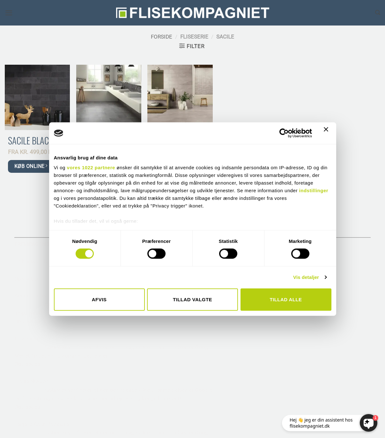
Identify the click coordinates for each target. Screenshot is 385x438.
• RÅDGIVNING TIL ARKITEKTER (341, 278)
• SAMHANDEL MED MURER (336, 295)
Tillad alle (286, 299)
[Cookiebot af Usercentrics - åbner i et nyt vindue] (284, 133)
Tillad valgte (192, 299)
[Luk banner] (327, 133)
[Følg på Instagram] (32, 363)
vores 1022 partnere (91, 167)
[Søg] (377, 12)
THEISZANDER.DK (221, 427)
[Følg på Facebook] (20, 363)
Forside (161, 36)
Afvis (99, 299)
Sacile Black (30, 140)
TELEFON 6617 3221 (39, 299)
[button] (9, 13)
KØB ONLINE (30, 166)
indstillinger (314, 190)
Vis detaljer (306, 277)
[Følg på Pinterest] (44, 363)
